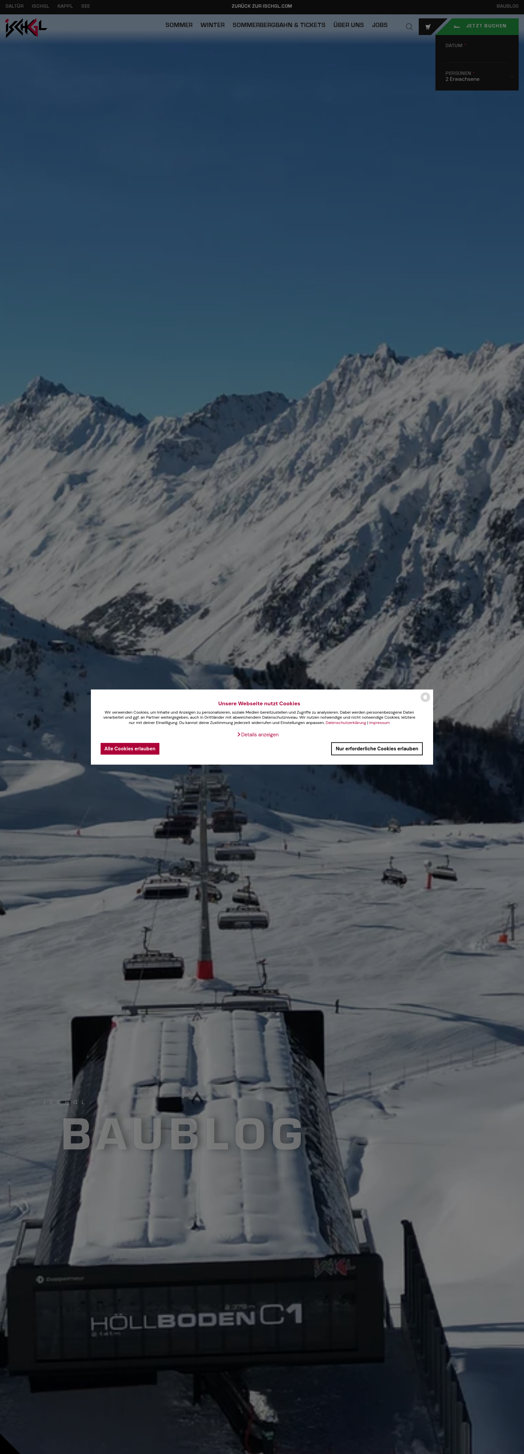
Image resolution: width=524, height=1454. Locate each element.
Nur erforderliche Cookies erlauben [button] (377, 749)
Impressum (379, 722)
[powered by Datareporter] (425, 701)
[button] (258, 734)
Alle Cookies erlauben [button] (129, 749)
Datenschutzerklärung (345, 722)
